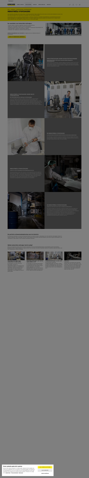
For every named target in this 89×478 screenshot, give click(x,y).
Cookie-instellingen (45, 473)
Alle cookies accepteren (45, 467)
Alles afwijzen (45, 470)
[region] (28, 470)
